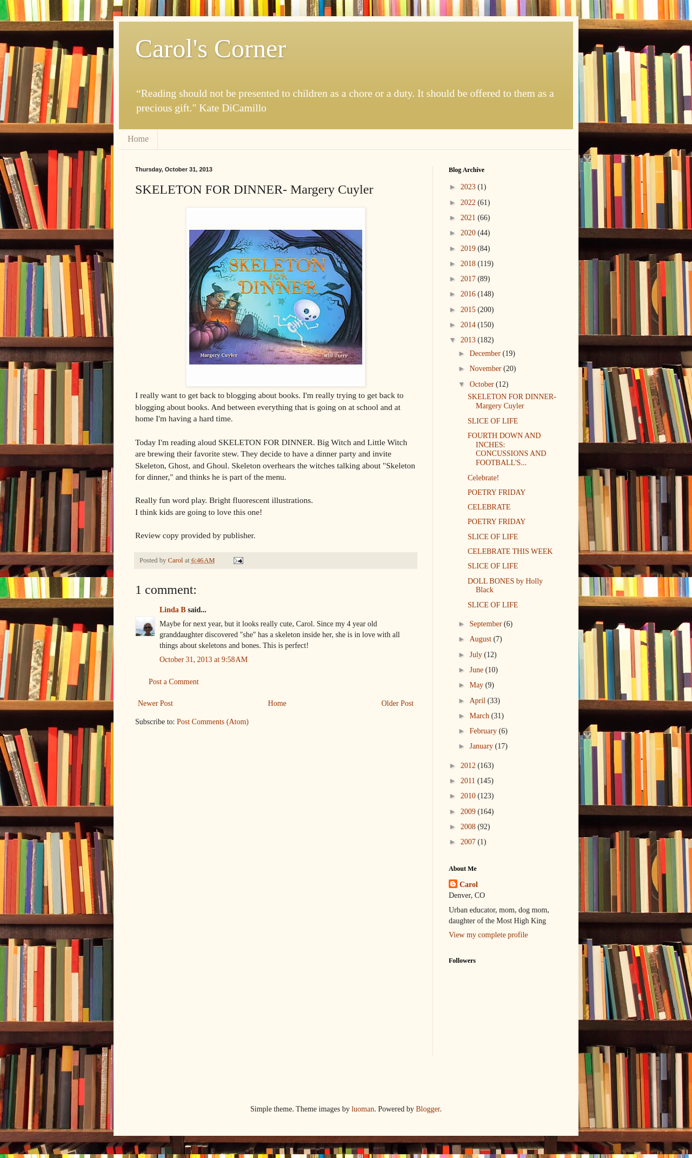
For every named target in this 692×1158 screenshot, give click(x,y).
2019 (469, 248)
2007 (469, 842)
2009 (469, 812)
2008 (469, 827)
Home (138, 138)
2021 (469, 218)
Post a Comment (174, 682)
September (486, 624)
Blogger (428, 1109)
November (486, 369)
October (482, 384)
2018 (469, 264)
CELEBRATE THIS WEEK (510, 551)
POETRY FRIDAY (497, 492)
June (477, 670)
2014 (469, 325)
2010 (469, 796)
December (485, 353)
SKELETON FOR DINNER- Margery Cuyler (512, 401)
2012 (469, 766)
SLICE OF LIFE (493, 421)
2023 (469, 187)
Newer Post (155, 703)
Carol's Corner (210, 48)
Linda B (172, 610)
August (481, 639)
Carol (469, 885)
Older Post (398, 703)
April (478, 701)
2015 (469, 310)
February (483, 731)
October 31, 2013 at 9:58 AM (203, 660)
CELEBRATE (489, 507)
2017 (469, 279)
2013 (469, 340)
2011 (469, 781)
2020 (469, 233)
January (482, 746)
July (476, 655)
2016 (469, 294)
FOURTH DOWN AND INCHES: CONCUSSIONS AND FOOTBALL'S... (507, 449)
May (477, 685)
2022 (469, 202)
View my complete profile (488, 935)
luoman (362, 1109)
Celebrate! (483, 478)
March (480, 716)
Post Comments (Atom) (213, 722)
